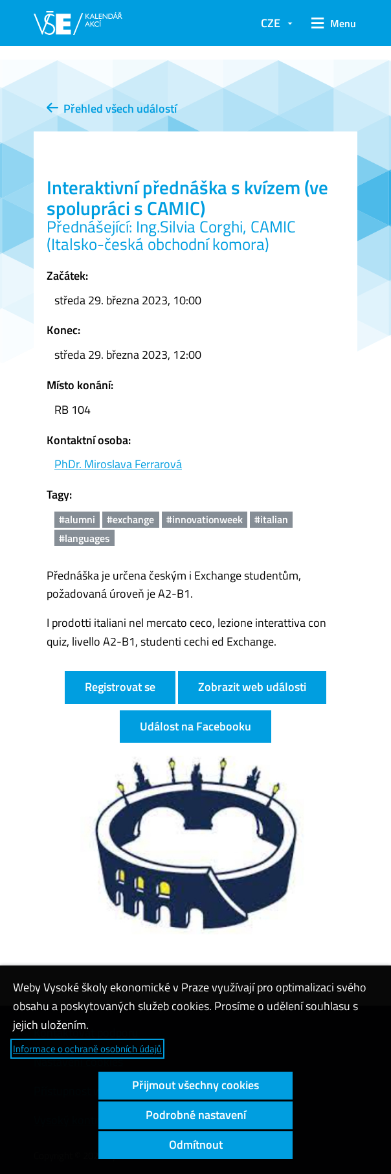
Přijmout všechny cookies (195, 1085)
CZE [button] (270, 23)
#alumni (77, 519)
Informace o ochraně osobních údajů (87, 1048)
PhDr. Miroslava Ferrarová (118, 464)
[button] (331, 23)
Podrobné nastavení (196, 1114)
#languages (84, 538)
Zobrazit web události (252, 686)
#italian (271, 519)
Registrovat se (120, 686)
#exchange (130, 519)
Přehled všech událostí (112, 108)
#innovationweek (204, 519)
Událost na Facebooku (195, 726)
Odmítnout (196, 1144)
